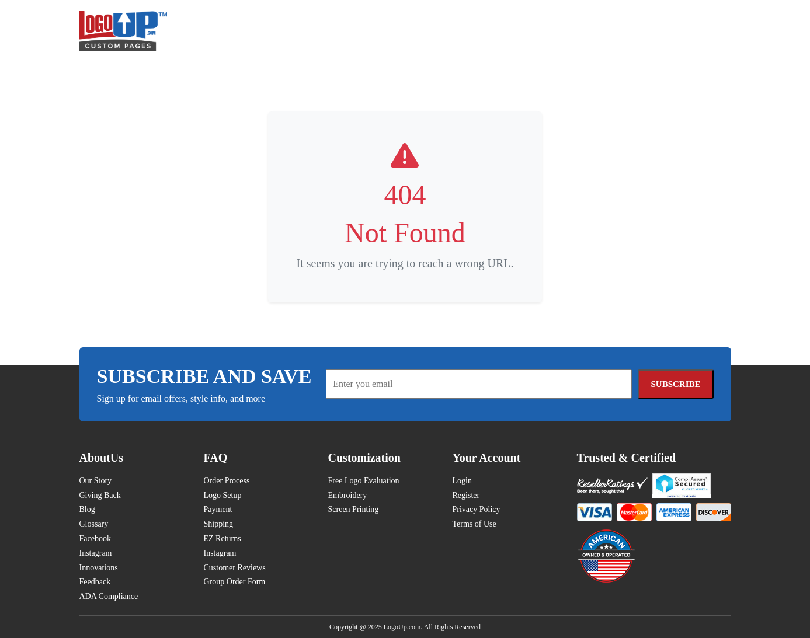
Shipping (219, 524)
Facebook (95, 538)
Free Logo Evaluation (363, 480)
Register (466, 495)
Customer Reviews (235, 567)
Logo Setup (223, 495)
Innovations (98, 567)
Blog (87, 509)
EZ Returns (222, 538)
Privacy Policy (476, 509)
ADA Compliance (108, 596)
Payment (218, 509)
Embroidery (347, 495)
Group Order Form (235, 581)
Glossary (94, 524)
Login (462, 480)
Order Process (227, 480)
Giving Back (100, 495)
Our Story (95, 480)
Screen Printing (353, 509)
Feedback (95, 581)
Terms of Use (474, 524)
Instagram (95, 553)
